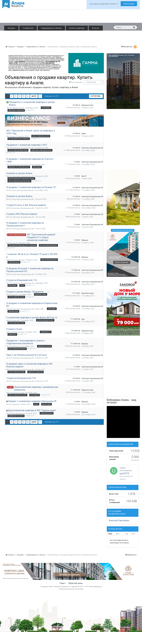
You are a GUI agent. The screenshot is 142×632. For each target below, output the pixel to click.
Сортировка (95, 96)
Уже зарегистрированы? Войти (103, 4)
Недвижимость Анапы (51, 28)
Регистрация (129, 4)
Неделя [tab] (111, 534)
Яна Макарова (18, 414)
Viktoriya (15, 346)
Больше (95, 28)
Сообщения (28, 28)
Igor (14, 136)
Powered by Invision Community (71, 589)
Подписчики (91, 82)
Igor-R (84, 176)
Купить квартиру (76, 28)
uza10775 (124, 473)
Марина (85, 240)
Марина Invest (18, 108)
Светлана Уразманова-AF (23, 148)
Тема (62, 583)
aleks (84, 133)
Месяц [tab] (118, 534)
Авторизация (77, 82)
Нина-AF (15, 321)
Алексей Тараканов (61, 587)
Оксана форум (18, 260)
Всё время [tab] (135, 534)
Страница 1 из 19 (52, 96)
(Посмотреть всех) (116, 514)
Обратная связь (75, 583)
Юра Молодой (88, 293)
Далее (33, 96)
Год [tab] (126, 534)
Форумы (11, 28)
